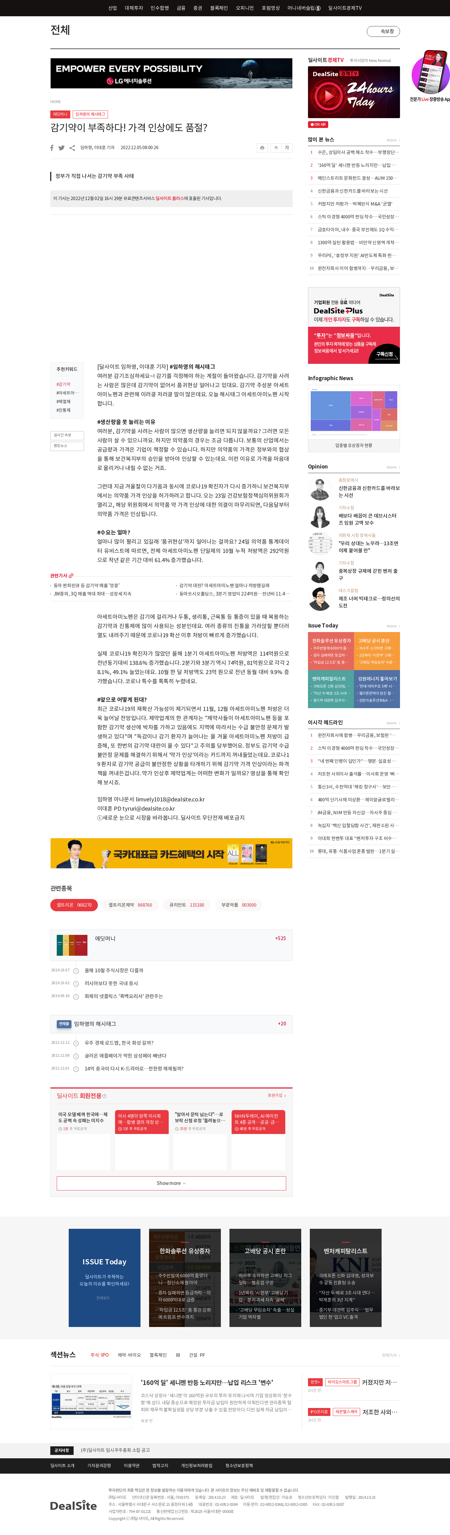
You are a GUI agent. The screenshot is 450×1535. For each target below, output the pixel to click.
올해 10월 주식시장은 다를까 (114, 970)
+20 (282, 1023)
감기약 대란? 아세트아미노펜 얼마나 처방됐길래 (224, 585)
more (71, 575)
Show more (172, 1183)
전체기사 (389, 1355)
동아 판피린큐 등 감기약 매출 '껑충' (87, 585)
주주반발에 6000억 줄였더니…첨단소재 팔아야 (332, 648)
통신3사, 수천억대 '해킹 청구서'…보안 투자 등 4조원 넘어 (372, 787)
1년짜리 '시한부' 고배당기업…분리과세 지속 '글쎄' (378, 655)
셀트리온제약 (130, 905)
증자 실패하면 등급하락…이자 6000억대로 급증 (332, 655)
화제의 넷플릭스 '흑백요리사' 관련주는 (124, 996)
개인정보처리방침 (196, 1465)
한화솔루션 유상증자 (331, 640)
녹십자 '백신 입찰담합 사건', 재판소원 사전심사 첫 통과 (369, 825)
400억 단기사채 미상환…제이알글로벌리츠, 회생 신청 (368, 800)
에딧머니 (60, 114)
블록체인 (219, 8)
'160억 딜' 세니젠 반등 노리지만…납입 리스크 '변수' (367, 165)
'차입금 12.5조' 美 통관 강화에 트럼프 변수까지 (332, 662)
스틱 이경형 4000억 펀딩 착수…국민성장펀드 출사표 (367, 217)
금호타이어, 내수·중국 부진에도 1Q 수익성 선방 (363, 230)
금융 (181, 8)
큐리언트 (186, 905)
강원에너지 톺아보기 (377, 679)
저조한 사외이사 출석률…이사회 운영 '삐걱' (359, 774)
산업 (112, 8)
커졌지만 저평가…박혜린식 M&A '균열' (355, 204)
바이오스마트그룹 (342, 1382)
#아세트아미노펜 (68, 393)
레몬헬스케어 (346, 1411)
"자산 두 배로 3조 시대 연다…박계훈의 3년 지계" (332, 693)
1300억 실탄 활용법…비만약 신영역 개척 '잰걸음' (364, 242)
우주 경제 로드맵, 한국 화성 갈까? (119, 1042)
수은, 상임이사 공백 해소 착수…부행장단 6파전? (363, 152)
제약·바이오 (129, 1355)
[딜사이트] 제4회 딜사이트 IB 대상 (113, 1450)
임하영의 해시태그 (90, 114)
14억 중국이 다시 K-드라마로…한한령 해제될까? (134, 1068)
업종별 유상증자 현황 (353, 445)
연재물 (64, 1023)
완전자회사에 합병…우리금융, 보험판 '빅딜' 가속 (364, 735)
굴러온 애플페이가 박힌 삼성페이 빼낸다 (126, 1055)
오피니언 (245, 8)
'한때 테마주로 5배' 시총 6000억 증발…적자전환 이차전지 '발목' (378, 686)
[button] (394, 1278)
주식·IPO (99, 1355)
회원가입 (275, 1095)
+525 (280, 938)
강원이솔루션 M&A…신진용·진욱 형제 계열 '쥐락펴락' (378, 700)
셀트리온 (74, 905)
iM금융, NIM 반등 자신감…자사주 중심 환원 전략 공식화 (371, 813)
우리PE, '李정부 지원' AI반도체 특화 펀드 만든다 (364, 255)
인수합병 (160, 8)
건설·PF (197, 1355)
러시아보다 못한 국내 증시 (111, 983)
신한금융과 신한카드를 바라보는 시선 (353, 191)
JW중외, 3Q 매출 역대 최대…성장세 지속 (93, 594)
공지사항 (62, 1450)
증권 (197, 8)
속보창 (387, 31)
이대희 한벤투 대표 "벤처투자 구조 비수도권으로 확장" (369, 838)
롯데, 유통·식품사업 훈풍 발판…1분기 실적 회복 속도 (368, 851)
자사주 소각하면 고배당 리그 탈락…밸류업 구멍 (378, 648)
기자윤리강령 (99, 1465)
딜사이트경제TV (348, 8)
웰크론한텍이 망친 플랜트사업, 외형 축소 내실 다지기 (378, 693)
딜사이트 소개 (62, 1465)
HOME (55, 101)
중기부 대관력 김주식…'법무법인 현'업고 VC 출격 (332, 700)
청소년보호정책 (239, 1465)
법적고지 (160, 1465)
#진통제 (63, 410)
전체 (60, 30)
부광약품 (238, 905)
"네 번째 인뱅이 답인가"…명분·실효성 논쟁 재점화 (366, 761)
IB (178, 1355)
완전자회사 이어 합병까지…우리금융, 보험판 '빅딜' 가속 (371, 268)
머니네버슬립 (304, 8)
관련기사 (58, 575)
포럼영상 (271, 8)
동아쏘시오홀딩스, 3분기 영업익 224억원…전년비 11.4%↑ (236, 594)
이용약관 (132, 1465)
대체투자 (134, 8)
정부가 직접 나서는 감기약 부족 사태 (95, 176)
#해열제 (63, 401)
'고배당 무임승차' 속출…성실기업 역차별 (378, 662)
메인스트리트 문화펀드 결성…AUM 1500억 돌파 (363, 178)
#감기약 (63, 384)
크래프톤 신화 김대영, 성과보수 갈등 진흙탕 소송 (332, 686)
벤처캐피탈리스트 (329, 679)
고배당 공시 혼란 (374, 640)
